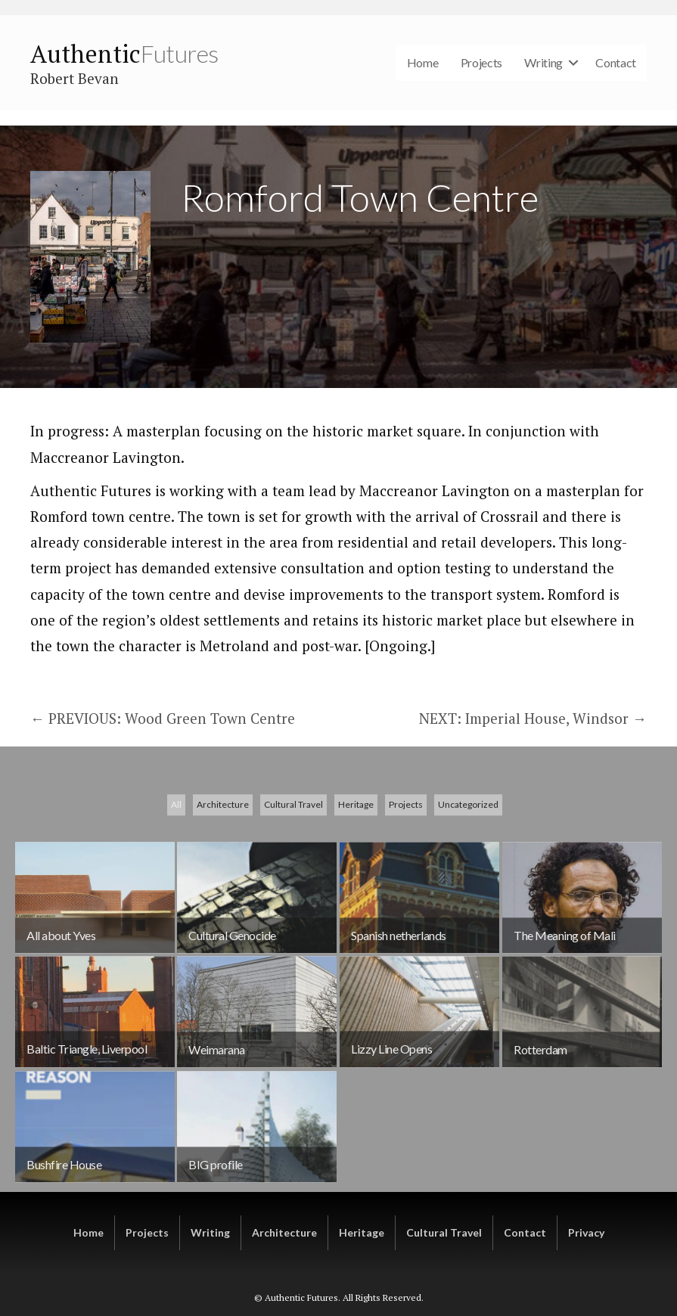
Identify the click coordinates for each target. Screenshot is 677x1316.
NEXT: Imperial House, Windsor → (533, 718)
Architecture (223, 891)
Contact (615, 62)
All (176, 891)
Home (423, 62)
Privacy (586, 1232)
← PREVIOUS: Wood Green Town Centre (162, 718)
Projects (482, 62)
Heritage (356, 891)
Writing (543, 62)
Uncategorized (468, 891)
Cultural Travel (293, 891)
